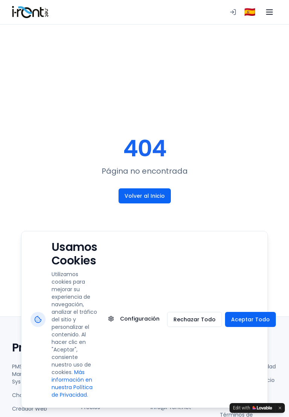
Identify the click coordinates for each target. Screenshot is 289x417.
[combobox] (250, 12)
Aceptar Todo (250, 319)
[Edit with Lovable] (252, 407)
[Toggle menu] (269, 12)
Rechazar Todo (194, 319)
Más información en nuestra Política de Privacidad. (72, 383)
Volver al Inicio (145, 196)
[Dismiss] (279, 407)
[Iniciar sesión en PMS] (233, 12)
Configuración (134, 318)
